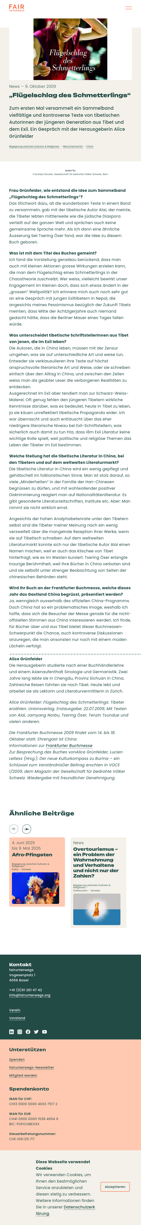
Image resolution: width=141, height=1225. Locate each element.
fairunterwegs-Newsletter (31, 1067)
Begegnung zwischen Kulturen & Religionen (34, 146)
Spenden (17, 1059)
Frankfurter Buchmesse (69, 745)
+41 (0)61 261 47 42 (25, 990)
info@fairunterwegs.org (29, 995)
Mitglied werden (23, 1075)
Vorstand (17, 1018)
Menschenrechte (73, 146)
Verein (14, 1010)
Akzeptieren (115, 1186)
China (89, 146)
